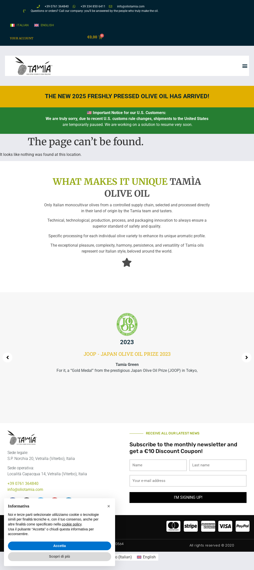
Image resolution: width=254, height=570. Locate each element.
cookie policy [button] (71, 524)
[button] (245, 66)
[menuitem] (19, 25)
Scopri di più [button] (59, 556)
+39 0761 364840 (22, 483)
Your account (21, 38)
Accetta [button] (59, 546)
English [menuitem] (47, 25)
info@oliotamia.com (25, 489)
